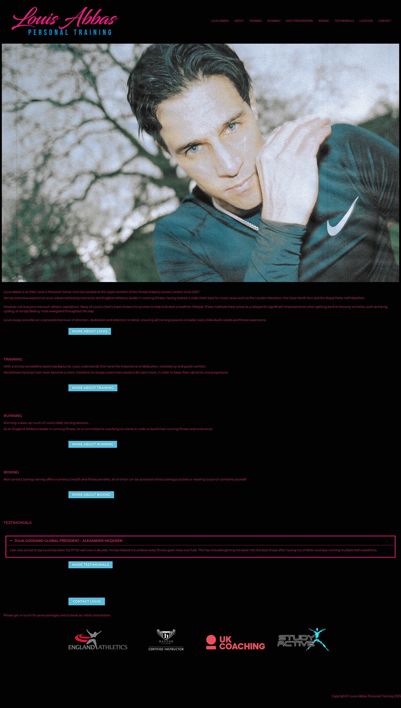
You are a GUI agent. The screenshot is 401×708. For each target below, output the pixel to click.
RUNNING (274, 21)
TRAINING (255, 21)
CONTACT (384, 21)
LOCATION (366, 21)
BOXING (323, 21)
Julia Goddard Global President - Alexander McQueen (68, 541)
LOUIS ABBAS (220, 21)
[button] (200, 540)
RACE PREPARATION (299, 21)
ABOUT (239, 21)
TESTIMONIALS (344, 21)
